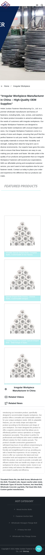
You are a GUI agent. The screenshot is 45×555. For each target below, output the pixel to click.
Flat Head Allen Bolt (33, 487)
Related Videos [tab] (14, 397)
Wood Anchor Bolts (24, 509)
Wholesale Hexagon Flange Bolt (24, 523)
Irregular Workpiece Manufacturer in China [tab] (20, 389)
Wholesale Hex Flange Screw (24, 536)
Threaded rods (14, 482)
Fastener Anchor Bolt (24, 516)
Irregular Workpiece (21, 86)
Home (6, 86)
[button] (37, 5)
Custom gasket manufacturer (12, 489)
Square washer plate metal (31, 482)
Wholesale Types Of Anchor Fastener (15, 484)
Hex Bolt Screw (23, 479)
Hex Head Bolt (36, 484)
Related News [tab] (14, 403)
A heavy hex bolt (24, 529)
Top (39, 549)
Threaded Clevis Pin (8, 479)
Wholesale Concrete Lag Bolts (12, 487)
